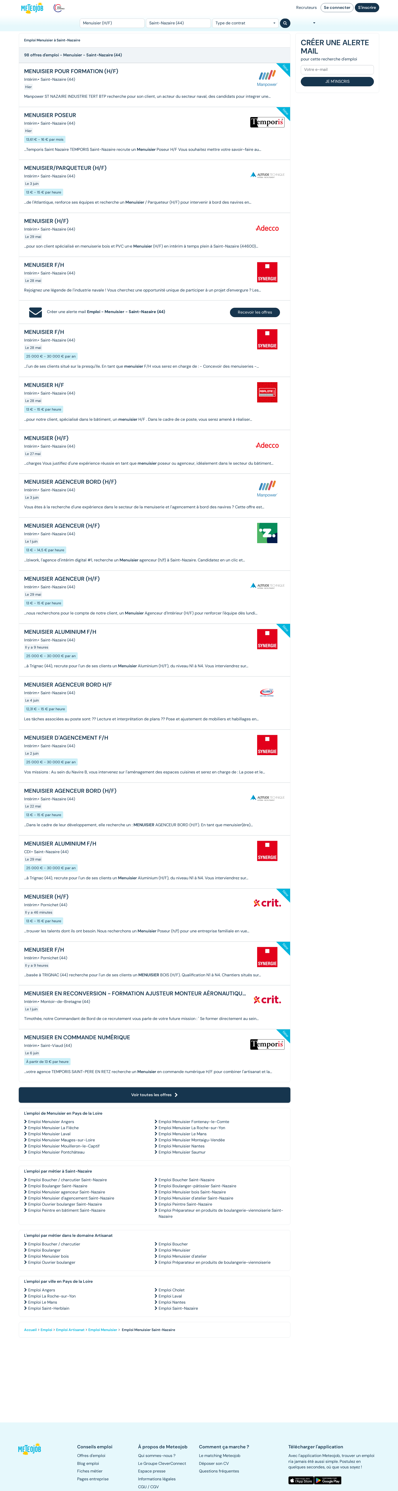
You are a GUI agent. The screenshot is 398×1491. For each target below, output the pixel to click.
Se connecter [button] (337, 7)
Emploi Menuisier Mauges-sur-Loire (61, 1140)
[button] (32, 1449)
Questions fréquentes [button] (219, 1471)
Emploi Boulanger (44, 1250)
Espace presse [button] (151, 1471)
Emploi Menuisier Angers (51, 1121)
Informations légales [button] (157, 1479)
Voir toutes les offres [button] (154, 1094)
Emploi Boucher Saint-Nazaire (186, 1179)
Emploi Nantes (172, 1302)
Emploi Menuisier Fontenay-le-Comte (194, 1121)
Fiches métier (90, 1471)
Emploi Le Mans (42, 1302)
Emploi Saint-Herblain (48, 1308)
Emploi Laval (170, 1296)
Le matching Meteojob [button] (219, 1455)
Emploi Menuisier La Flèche (53, 1127)
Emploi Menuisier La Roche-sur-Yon (192, 1127)
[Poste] (112, 23)
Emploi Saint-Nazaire (178, 1308)
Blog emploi (88, 1463)
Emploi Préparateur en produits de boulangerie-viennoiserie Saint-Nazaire (221, 1213)
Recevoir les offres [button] (255, 312)
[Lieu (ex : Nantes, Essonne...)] (178, 23)
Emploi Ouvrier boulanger (51, 1262)
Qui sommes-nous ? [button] (156, 1455)
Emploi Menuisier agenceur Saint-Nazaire (66, 1192)
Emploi (46, 1329)
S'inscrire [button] (367, 7)
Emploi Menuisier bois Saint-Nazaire (192, 1192)
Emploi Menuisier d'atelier (183, 1256)
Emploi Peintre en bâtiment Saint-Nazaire (66, 1210)
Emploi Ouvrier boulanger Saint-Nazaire (65, 1204)
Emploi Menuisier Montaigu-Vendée (192, 1140)
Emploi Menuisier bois (48, 1256)
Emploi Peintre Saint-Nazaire (185, 1204)
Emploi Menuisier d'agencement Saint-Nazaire (71, 1198)
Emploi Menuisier (174, 1250)
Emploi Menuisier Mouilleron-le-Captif (64, 1146)
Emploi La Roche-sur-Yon (52, 1296)
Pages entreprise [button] (93, 1479)
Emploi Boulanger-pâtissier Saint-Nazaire (197, 1186)
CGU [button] (142, 1486)
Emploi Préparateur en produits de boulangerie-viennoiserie (215, 1262)
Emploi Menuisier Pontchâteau (56, 1152)
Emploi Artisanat (70, 1329)
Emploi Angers (41, 1290)
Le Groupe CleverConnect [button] (162, 1463)
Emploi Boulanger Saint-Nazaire (57, 1186)
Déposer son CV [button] (214, 1463)
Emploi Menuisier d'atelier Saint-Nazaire (196, 1198)
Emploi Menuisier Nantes (182, 1146)
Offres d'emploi (91, 1455)
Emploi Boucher (173, 1244)
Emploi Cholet (172, 1290)
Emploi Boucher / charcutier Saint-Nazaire (67, 1179)
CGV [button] (154, 1486)
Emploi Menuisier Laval (49, 1134)
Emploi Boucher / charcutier (54, 1244)
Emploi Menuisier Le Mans (183, 1134)
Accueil (30, 1329)
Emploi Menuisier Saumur (182, 1152)
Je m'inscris (337, 81)
